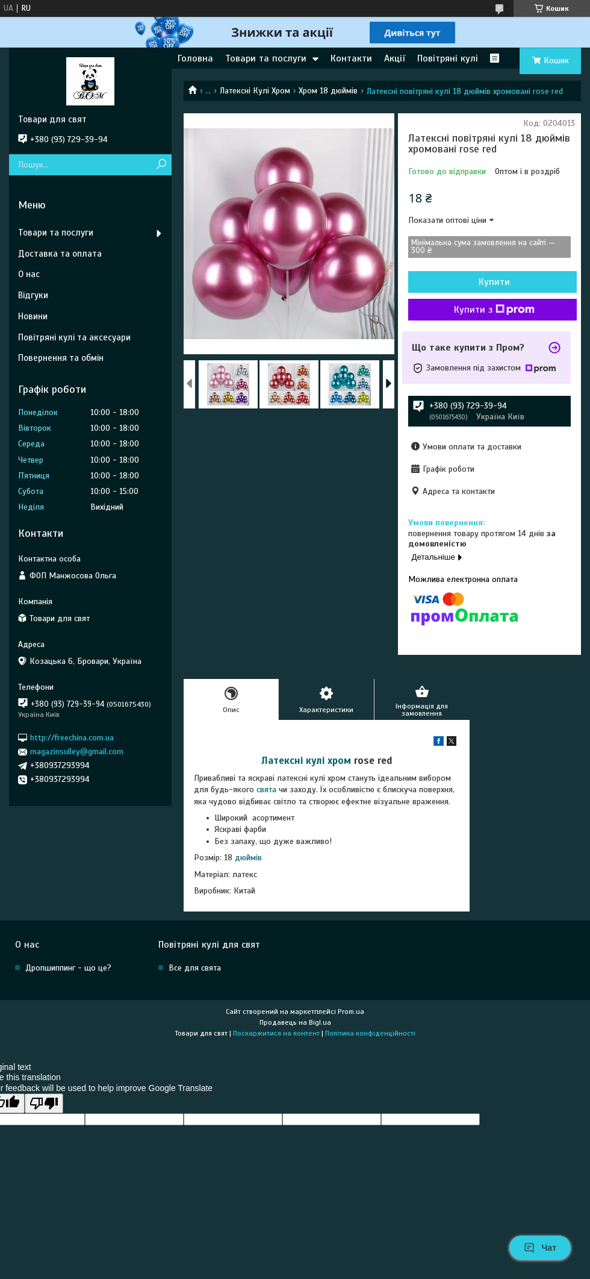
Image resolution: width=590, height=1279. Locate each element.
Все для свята (195, 968)
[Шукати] (161, 164)
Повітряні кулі (447, 58)
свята (266, 789)
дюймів (248, 857)
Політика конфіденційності (370, 1033)
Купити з (494, 310)
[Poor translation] (44, 1103)
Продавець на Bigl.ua (295, 1022)
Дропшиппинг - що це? (68, 968)
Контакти (351, 58)
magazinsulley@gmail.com (76, 751)
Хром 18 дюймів (328, 91)
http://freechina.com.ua (72, 738)
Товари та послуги (265, 58)
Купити (494, 282)
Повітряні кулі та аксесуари (74, 337)
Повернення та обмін (61, 357)
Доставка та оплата (60, 253)
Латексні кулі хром (306, 760)
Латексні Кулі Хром (255, 91)
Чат (540, 1247)
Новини (33, 316)
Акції (394, 58)
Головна (195, 58)
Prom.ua (351, 1011)
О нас (29, 274)
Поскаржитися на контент (276, 1033)
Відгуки (33, 295)
